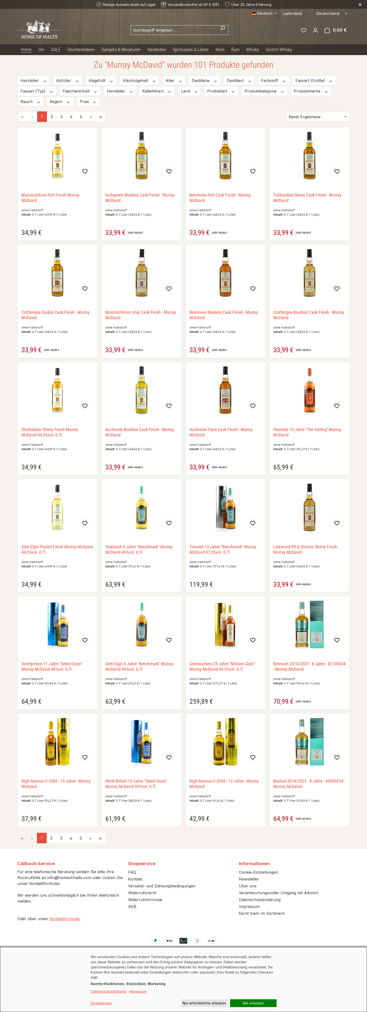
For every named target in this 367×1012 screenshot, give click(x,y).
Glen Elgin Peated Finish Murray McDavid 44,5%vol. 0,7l (57, 549)
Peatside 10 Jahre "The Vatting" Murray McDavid (307, 432)
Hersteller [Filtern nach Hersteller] (34, 80)
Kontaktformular (65, 918)
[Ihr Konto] (315, 30)
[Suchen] (222, 30)
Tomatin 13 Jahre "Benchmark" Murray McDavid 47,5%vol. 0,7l (222, 549)
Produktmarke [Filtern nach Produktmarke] (311, 91)
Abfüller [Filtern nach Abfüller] (67, 80)
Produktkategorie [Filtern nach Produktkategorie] (265, 91)
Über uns (247, 885)
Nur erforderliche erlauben (204, 1003)
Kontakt (135, 879)
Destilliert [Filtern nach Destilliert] (239, 80)
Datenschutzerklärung (259, 899)
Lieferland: (292, 13)
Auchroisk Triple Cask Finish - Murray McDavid (221, 432)
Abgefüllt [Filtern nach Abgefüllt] (101, 80)
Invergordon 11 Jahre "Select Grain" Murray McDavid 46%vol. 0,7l (52, 666)
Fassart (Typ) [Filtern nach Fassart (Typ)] (37, 91)
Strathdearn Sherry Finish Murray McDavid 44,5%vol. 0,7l (50, 432)
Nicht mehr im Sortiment (261, 913)
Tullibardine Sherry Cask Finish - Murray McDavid (307, 197)
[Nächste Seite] (91, 116)
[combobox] (174, 30)
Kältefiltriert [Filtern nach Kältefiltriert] (157, 91)
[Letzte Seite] (101, 116)
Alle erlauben (253, 1003)
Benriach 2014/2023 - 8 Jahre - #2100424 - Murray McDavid (309, 666)
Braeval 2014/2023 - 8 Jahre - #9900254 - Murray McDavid (309, 783)
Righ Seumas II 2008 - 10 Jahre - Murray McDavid (56, 783)
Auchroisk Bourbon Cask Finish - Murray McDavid (139, 432)
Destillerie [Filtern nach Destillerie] (205, 80)
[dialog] (183, 979)
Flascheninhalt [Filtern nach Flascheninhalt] (80, 91)
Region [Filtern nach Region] (60, 101)
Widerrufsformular (145, 899)
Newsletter (249, 879)
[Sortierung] (318, 117)
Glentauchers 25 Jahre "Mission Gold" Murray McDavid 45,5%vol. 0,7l (222, 666)
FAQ (132, 872)
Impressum (249, 906)
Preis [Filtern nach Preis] (88, 101)
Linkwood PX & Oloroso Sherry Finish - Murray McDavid (306, 549)
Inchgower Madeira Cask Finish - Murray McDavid (140, 197)
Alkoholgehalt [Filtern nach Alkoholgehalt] (139, 80)
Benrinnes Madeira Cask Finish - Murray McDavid (223, 315)
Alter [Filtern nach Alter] (174, 80)
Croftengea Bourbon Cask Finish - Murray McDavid (308, 315)
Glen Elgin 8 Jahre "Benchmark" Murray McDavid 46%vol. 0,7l (139, 666)
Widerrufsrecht (142, 892)
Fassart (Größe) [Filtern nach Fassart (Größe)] (314, 80)
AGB (132, 906)
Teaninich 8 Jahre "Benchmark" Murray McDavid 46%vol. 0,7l (139, 549)
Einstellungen (101, 1003)
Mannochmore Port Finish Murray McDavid (50, 197)
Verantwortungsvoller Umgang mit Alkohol (278, 892)
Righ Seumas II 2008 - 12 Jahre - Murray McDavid (224, 783)
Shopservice (142, 863)
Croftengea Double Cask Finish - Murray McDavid (56, 315)
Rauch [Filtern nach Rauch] (31, 101)
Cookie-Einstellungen (258, 872)
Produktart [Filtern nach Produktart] (221, 91)
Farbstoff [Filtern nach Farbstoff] (273, 80)
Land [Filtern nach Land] (189, 91)
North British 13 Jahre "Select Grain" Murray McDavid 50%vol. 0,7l (136, 783)
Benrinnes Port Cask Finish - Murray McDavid (220, 197)
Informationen (254, 863)
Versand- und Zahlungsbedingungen (162, 885)
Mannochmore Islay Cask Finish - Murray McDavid (140, 315)
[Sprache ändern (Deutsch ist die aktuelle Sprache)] (264, 13)
